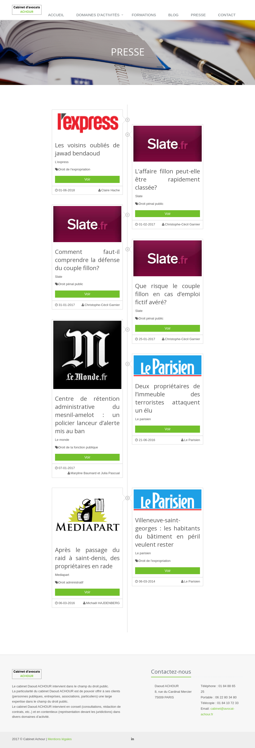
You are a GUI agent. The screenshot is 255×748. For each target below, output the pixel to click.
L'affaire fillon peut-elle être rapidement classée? (167, 179)
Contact (227, 15)
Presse (198, 15)
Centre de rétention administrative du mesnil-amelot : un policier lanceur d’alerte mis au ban (87, 414)
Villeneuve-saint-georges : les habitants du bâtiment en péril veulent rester (167, 532)
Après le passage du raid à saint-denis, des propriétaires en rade (87, 558)
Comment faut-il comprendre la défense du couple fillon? (87, 260)
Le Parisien (190, 440)
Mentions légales (60, 739)
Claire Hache (109, 190)
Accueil (56, 15)
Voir (87, 179)
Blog (173, 15)
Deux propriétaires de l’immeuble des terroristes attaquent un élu (167, 398)
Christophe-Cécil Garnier (181, 224)
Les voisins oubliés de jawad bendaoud (87, 149)
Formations (144, 15)
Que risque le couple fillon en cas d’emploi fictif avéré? (167, 294)
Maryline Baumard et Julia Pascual (94, 473)
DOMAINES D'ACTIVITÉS (97, 15)
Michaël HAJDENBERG (101, 603)
